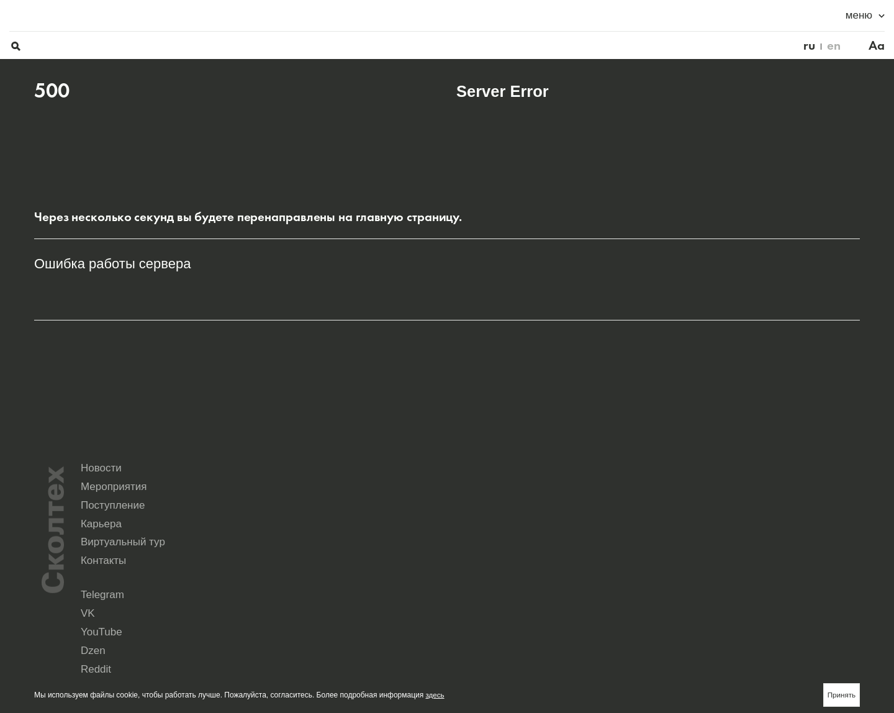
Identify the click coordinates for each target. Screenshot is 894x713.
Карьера (476, 544)
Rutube (571, 592)
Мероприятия (624, 523)
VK (564, 583)
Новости (476, 523)
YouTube (677, 583)
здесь (435, 694)
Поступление (757, 523)
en (809, 16)
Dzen (774, 583)
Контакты (747, 544)
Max (463, 601)
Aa (852, 16)
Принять (841, 694)
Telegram (471, 583)
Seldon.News (788, 592)
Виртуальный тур (633, 544)
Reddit (467, 592)
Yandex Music (685, 592)
